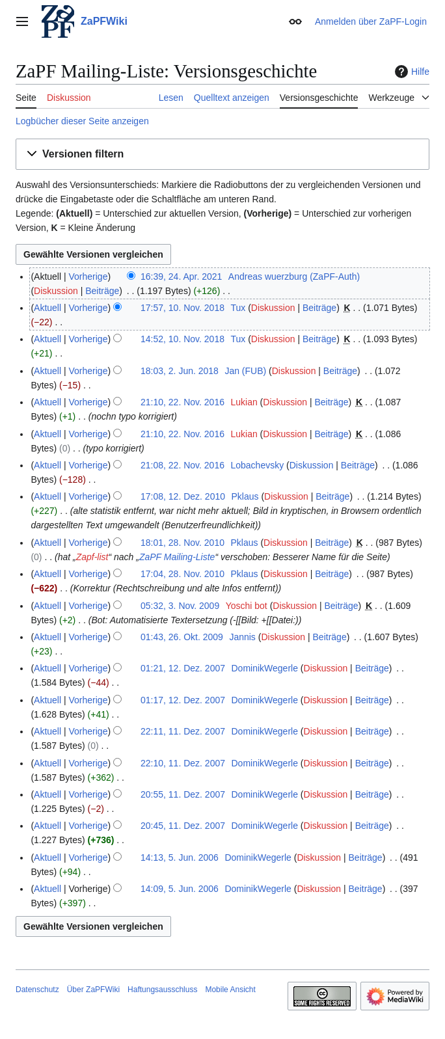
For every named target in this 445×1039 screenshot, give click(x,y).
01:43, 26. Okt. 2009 (182, 637)
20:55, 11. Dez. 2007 (183, 794)
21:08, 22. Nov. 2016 (182, 465)
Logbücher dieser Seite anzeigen (82, 121)
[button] (222, 154)
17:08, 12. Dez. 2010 (183, 496)
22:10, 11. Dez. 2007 (183, 763)
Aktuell (47, 308)
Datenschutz (37, 989)
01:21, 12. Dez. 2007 (183, 668)
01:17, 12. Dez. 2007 (183, 700)
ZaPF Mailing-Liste (177, 557)
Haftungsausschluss (162, 989)
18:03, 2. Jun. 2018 (180, 371)
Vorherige (88, 276)
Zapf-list (92, 557)
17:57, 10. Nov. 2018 (182, 308)
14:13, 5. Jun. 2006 (180, 857)
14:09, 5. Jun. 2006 (180, 889)
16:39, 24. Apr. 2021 (181, 276)
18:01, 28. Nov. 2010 (182, 542)
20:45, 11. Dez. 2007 (183, 825)
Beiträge (102, 291)
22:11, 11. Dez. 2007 (183, 731)
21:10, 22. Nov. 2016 (182, 402)
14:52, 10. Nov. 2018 (182, 339)
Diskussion (56, 291)
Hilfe (410, 71)
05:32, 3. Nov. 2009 (180, 605)
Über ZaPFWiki (93, 989)
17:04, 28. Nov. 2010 (182, 574)
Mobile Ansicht (230, 989)
